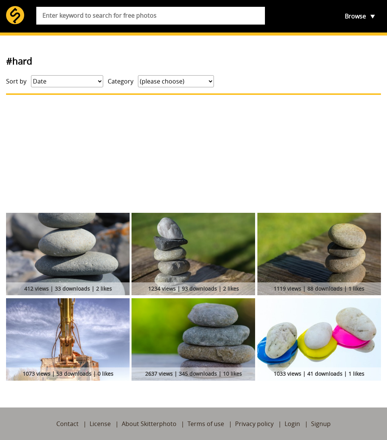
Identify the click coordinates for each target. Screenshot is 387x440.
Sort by (16, 81)
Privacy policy (254, 424)
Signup (321, 424)
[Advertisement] (193, 154)
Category (120, 81)
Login (292, 424)
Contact (67, 424)
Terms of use (205, 424)
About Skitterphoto (149, 424)
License (100, 424)
